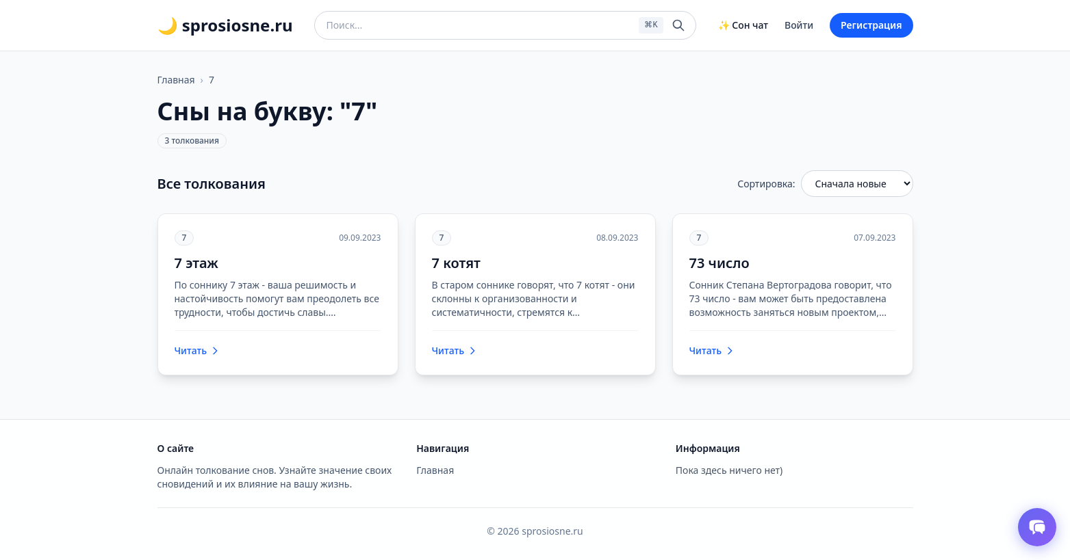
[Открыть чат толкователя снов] (1037, 527)
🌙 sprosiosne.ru (225, 25)
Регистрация (871, 24)
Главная (176, 79)
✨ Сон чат (743, 24)
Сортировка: (766, 183)
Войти (799, 24)
